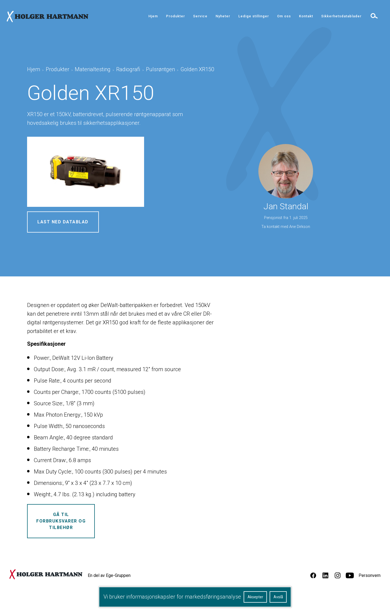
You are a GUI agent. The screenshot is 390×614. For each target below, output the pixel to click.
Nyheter (223, 16)
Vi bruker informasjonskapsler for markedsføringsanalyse (172, 596)
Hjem (153, 16)
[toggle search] (374, 15)
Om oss (284, 16)
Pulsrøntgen (160, 69)
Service (200, 16)
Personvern (370, 575)
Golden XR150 (197, 69)
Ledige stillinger (253, 16)
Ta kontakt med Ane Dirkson (285, 226)
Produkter (175, 16)
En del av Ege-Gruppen (109, 575)
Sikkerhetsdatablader (341, 16)
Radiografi (128, 69)
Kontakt (306, 16)
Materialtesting (92, 69)
